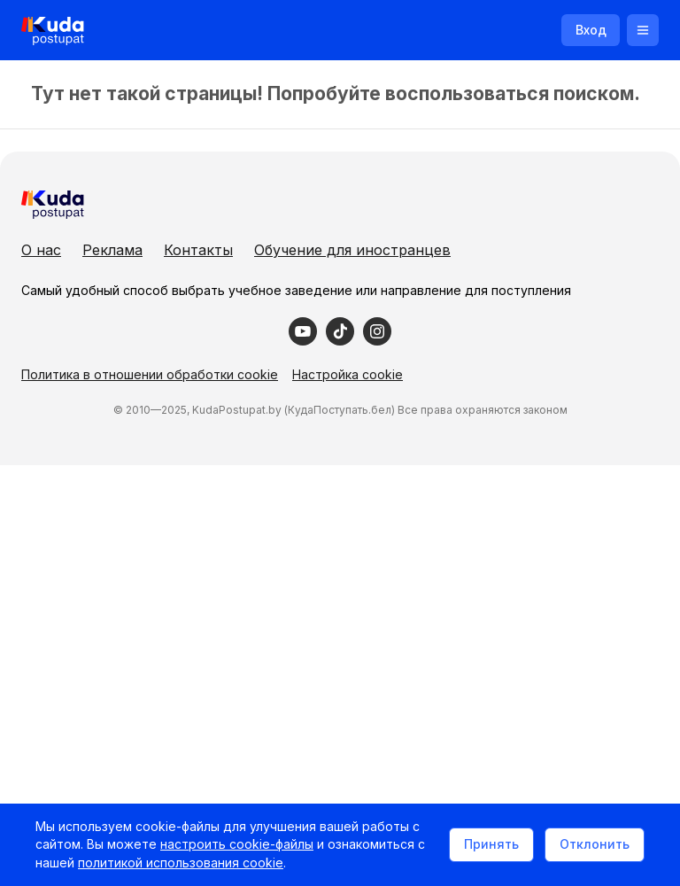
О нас (41, 250)
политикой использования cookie (180, 862)
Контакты (198, 250)
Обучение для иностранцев (352, 250)
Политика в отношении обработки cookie (149, 374)
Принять (491, 843)
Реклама (112, 250)
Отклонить (595, 843)
